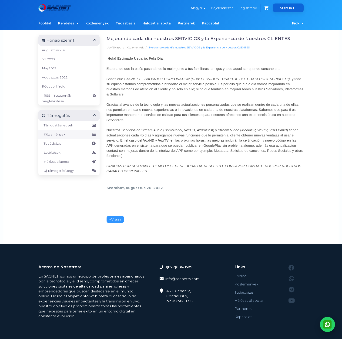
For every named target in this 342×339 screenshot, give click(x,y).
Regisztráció (247, 8)
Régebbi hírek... (54, 86)
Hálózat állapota (156, 23)
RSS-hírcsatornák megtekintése (69, 98)
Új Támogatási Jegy (69, 170)
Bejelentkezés (222, 8)
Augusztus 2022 (54, 77)
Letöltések (69, 152)
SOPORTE (288, 8)
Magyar (198, 8)
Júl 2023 (48, 59)
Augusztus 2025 (54, 50)
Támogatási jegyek (69, 125)
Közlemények (97, 23)
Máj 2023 (49, 68)
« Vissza (115, 219)
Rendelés (68, 23)
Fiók (298, 23)
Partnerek (186, 23)
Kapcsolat (210, 23)
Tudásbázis (125, 23)
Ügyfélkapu (114, 47)
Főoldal (44, 23)
